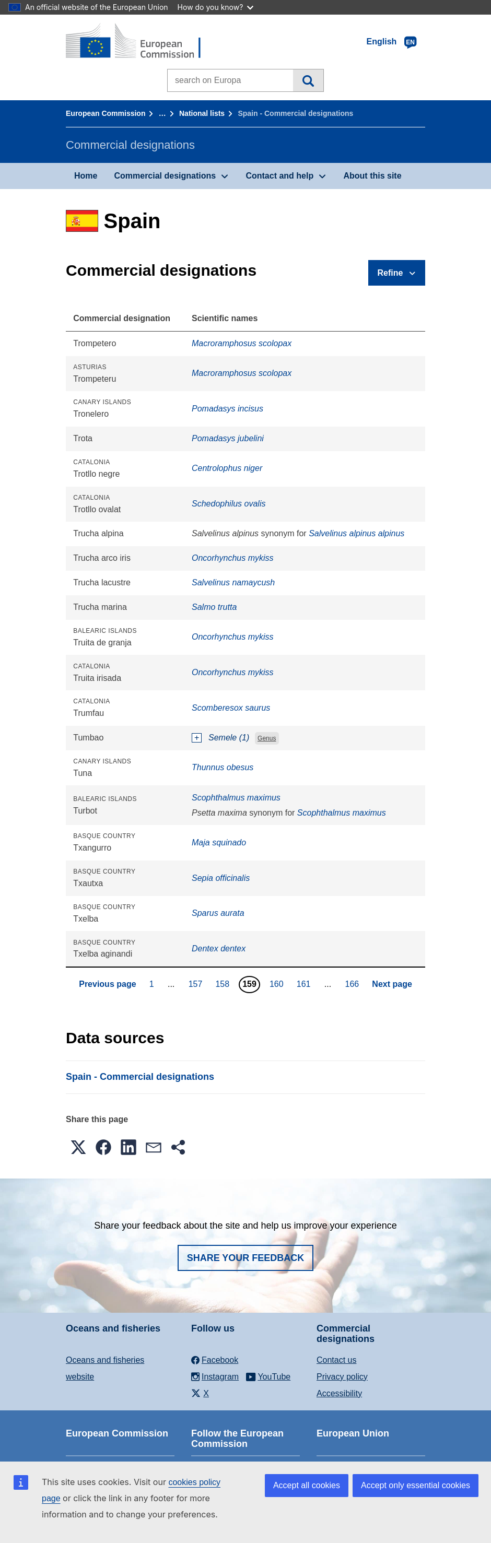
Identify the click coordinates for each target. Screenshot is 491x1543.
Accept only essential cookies (415, 1485)
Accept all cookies (306, 1485)
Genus (267, 738)
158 (223, 983)
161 (305, 983)
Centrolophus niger (227, 468)
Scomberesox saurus (231, 707)
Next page (392, 984)
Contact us (336, 1360)
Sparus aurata (218, 913)
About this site (372, 175)
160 (278, 983)
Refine (390, 272)
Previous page (107, 984)
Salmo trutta (214, 607)
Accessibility (339, 1393)
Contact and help (279, 175)
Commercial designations (165, 175)
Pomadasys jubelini (228, 438)
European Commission (105, 113)
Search (308, 80)
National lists (202, 113)
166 (353, 983)
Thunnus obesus (222, 767)
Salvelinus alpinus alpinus (356, 533)
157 (197, 983)
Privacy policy (342, 1376)
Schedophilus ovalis (228, 503)
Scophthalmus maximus (236, 797)
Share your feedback (246, 1258)
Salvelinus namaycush (233, 582)
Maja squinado (219, 842)
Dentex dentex (218, 948)
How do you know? (216, 7)
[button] (78, 1147)
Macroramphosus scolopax (241, 343)
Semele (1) (228, 737)
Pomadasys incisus (227, 408)
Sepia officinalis (221, 878)
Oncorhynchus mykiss (233, 557)
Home (85, 175)
